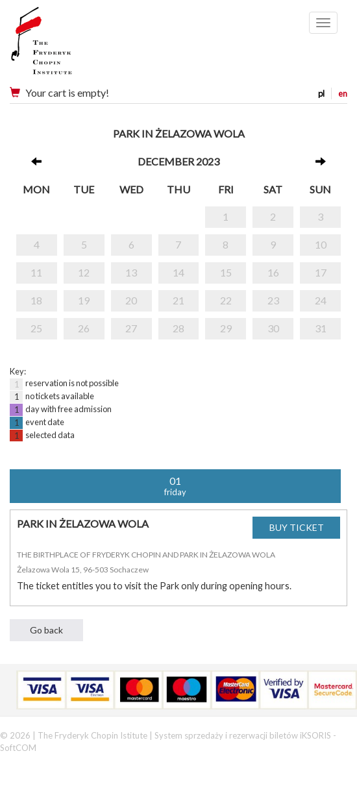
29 (226, 328)
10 (320, 244)
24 (320, 300)
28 (178, 328)
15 (226, 272)
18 (36, 300)
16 (273, 272)
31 (320, 328)
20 (131, 300)
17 (320, 272)
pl (321, 93)
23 (273, 300)
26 (84, 328)
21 (178, 300)
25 (36, 328)
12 (84, 272)
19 (84, 300)
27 (131, 328)
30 (273, 328)
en (342, 93)
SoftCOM (18, 747)
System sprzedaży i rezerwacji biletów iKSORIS (242, 735)
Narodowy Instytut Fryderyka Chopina (66, 45)
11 (36, 272)
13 (131, 272)
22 (226, 300)
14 (178, 272)
